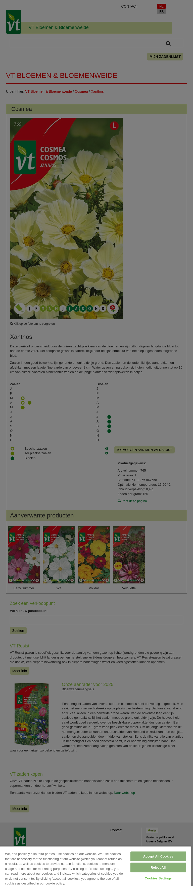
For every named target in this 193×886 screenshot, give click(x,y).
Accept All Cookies (158, 856)
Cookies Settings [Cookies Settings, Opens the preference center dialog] (158, 878)
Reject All (158, 867)
